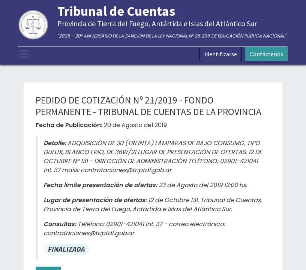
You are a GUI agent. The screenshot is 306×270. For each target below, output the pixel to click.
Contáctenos (266, 54)
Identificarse (220, 54)
